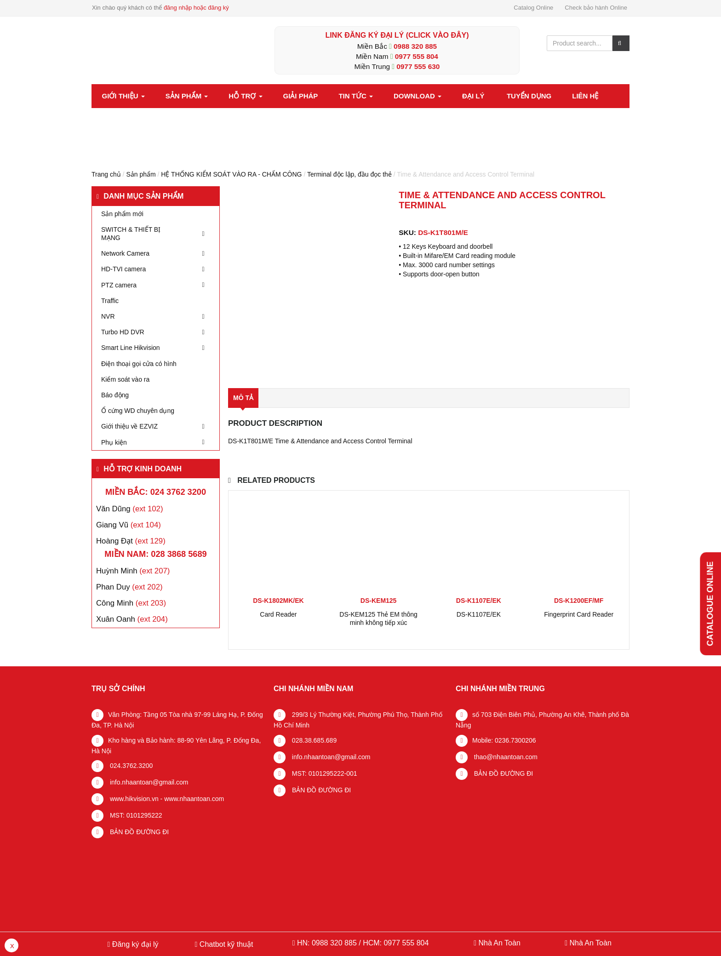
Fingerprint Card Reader (578, 614)
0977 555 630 (418, 66)
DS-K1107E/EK (479, 614)
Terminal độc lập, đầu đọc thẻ (349, 174)
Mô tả (243, 397)
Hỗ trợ (245, 96)
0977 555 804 (416, 56)
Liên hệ (585, 96)
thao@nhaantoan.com (505, 757)
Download (417, 96)
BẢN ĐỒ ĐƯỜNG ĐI (138, 832)
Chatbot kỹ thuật (225, 944)
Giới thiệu (123, 96)
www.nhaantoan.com (194, 798)
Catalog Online (533, 7)
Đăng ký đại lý (134, 944)
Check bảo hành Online (596, 7)
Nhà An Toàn (499, 943)
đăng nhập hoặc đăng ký (196, 7)
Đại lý (473, 96)
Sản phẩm (187, 96)
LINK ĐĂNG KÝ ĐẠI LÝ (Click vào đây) (397, 35)
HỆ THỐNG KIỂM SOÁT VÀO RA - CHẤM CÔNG (231, 174)
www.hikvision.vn (133, 798)
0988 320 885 (415, 46)
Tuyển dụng (529, 96)
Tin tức (355, 96)
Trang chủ (106, 174)
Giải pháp (300, 96)
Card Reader (278, 614)
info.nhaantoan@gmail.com (148, 782)
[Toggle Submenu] (203, 234)
